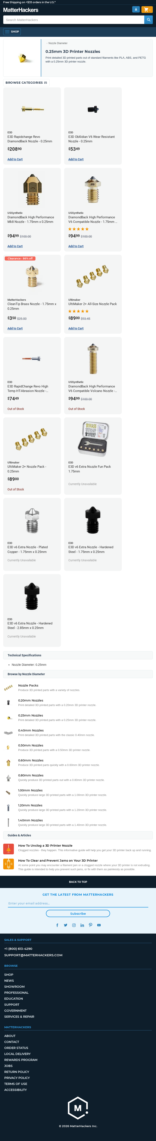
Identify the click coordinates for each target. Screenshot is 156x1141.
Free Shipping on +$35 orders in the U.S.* (29, 2)
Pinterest (90, 925)
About (9, 1036)
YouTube (99, 925)
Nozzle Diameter (58, 43)
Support (11, 1005)
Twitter (65, 925)
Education (13, 999)
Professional (16, 993)
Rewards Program (20, 1060)
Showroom (14, 987)
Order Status (16, 1048)
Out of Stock (15, 409)
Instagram (74, 925)
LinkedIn (82, 925)
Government (15, 1011)
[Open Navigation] (12, 31)
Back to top (78, 881)
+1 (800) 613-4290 (18, 949)
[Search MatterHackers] (148, 19)
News (9, 981)
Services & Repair (19, 1017)
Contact (11, 1042)
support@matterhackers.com (33, 955)
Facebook (57, 925)
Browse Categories (26, 83)
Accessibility (15, 1090)
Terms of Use (15, 1084)
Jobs (8, 1066)
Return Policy (16, 1072)
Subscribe (78, 914)
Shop (8, 975)
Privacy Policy (17, 1078)
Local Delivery (17, 1054)
